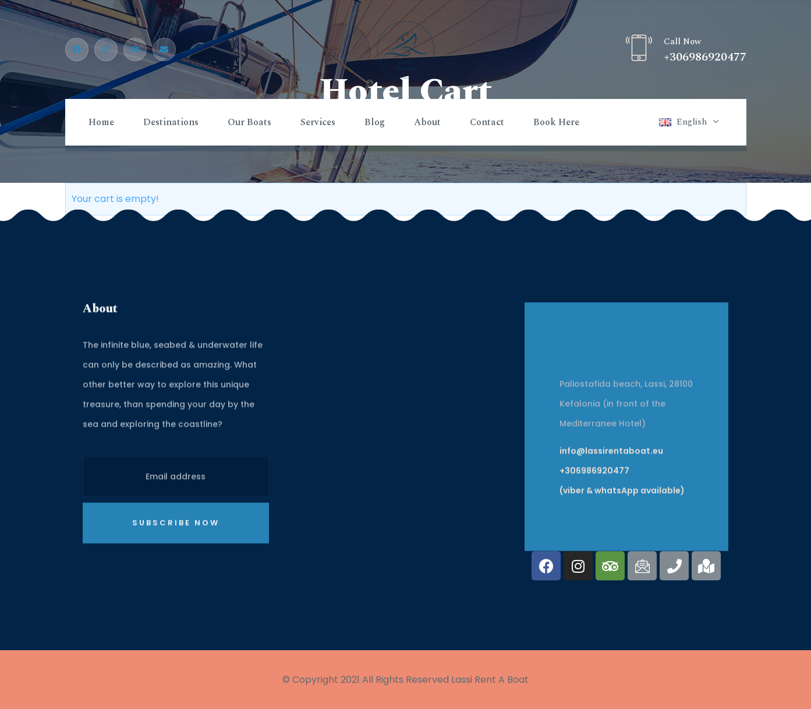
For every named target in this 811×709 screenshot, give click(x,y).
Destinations (171, 122)
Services (317, 122)
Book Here (556, 122)
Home (101, 122)
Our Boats (249, 122)
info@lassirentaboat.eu (611, 487)
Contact (487, 122)
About (427, 122)
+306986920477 (705, 57)
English (692, 122)
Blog (374, 122)
